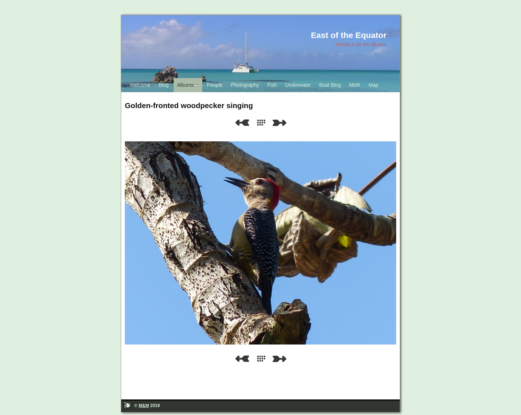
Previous (242, 123)
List (262, 123)
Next (280, 123)
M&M (144, 405)
